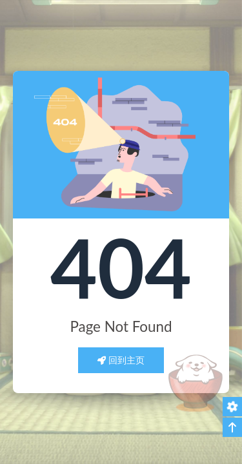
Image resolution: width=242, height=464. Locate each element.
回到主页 (121, 359)
